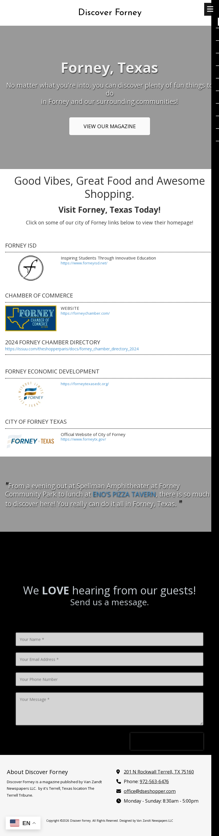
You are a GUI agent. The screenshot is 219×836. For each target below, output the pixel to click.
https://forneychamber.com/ (85, 313)
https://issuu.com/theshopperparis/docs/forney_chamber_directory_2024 (72, 348)
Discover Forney (110, 12)
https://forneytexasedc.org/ (85, 383)
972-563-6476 (154, 781)
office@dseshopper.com (150, 791)
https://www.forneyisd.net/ (84, 263)
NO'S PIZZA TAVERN (124, 494)
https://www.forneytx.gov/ (83, 439)
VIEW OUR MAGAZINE (110, 126)
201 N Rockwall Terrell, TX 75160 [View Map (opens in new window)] (159, 772)
